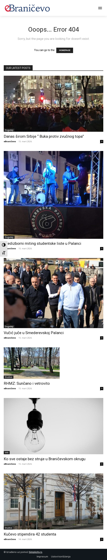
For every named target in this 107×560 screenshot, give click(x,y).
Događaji (9, 130)
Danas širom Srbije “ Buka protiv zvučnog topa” (44, 136)
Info (7, 452)
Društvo (8, 377)
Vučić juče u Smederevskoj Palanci (34, 333)
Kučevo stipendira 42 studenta (30, 534)
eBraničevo (10, 141)
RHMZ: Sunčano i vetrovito (27, 383)
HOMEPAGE (64, 50)
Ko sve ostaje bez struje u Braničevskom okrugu (44, 459)
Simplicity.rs (35, 552)
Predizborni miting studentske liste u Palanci (42, 243)
